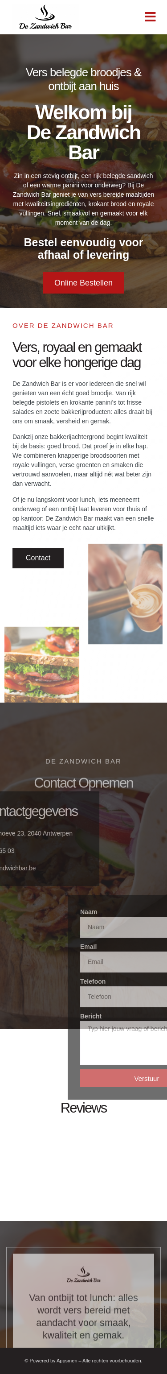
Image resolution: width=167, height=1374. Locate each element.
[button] (150, 17)
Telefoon (137, 981)
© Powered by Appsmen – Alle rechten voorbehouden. (83, 1360)
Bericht (135, 1016)
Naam (132, 911)
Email (132, 946)
